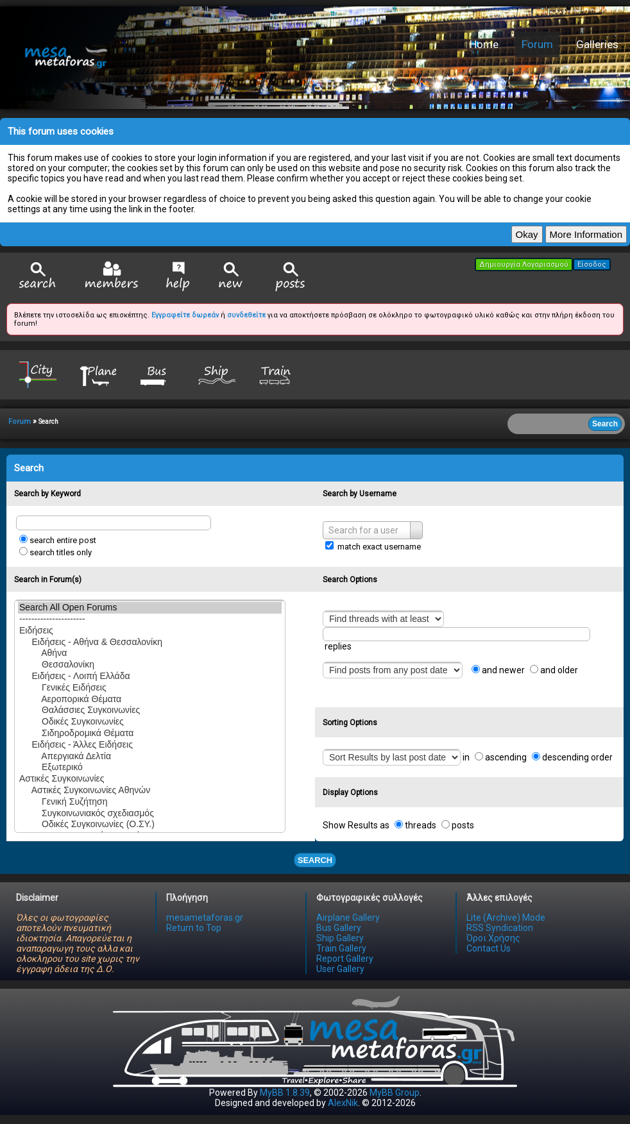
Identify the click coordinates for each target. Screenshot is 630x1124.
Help (178, 276)
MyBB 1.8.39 (285, 1092)
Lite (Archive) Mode (505, 917)
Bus (157, 374)
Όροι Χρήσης (493, 938)
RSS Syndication (499, 928)
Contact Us (488, 948)
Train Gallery (341, 948)
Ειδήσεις (150, 631)
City (37, 374)
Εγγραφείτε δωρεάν (185, 315)
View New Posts (231, 277)
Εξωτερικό (150, 767)
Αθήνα (150, 653)
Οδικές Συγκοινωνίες (150, 722)
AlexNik (343, 1103)
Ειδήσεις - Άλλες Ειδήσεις (150, 745)
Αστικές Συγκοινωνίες (150, 779)
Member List (111, 276)
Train (276, 374)
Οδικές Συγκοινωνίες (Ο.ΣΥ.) (150, 824)
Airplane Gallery (348, 917)
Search (37, 277)
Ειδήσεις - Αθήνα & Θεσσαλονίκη (150, 642)
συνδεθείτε (246, 315)
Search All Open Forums (150, 608)
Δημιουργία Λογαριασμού (523, 264)
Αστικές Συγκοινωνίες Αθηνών (150, 790)
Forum (537, 44)
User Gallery (340, 969)
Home (484, 44)
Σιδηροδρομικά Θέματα (150, 733)
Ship (216, 374)
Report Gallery (344, 958)
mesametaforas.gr (204, 917)
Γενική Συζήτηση (150, 802)
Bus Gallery (338, 928)
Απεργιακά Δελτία (150, 756)
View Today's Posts (290, 277)
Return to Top (193, 928)
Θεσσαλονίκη (150, 665)
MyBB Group (395, 1092)
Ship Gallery (340, 938)
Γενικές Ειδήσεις (150, 688)
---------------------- (150, 619)
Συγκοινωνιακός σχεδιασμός (150, 813)
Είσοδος (591, 264)
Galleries (597, 44)
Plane (97, 374)
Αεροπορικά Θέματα (150, 699)
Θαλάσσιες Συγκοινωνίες (150, 710)
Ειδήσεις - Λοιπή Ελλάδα (150, 676)
